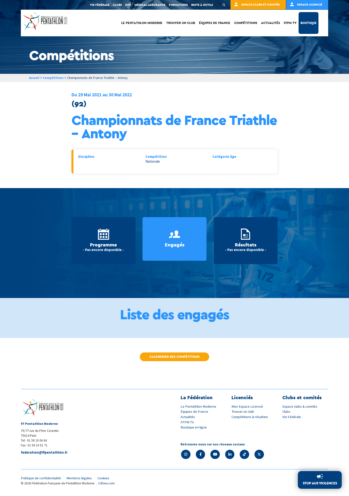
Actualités (270, 23)
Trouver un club (180, 23)
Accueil (34, 78)
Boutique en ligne (194, 427)
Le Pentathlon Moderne (141, 23)
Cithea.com (107, 483)
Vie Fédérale (291, 416)
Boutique (309, 23)
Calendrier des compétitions (174, 357)
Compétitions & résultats (250, 416)
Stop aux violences (320, 483)
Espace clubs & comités (300, 406)
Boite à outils (202, 5)
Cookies (106, 478)
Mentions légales (81, 478)
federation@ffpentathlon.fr (45, 452)
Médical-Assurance (150, 5)
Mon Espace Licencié (247, 406)
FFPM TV (290, 23)
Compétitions (245, 23)
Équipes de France (214, 23)
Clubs (117, 5)
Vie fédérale (99, 5)
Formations (178, 5)
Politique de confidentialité (42, 478)
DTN (128, 5)
